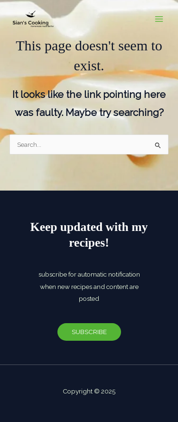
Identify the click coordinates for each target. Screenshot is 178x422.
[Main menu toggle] (159, 19)
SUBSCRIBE (89, 332)
